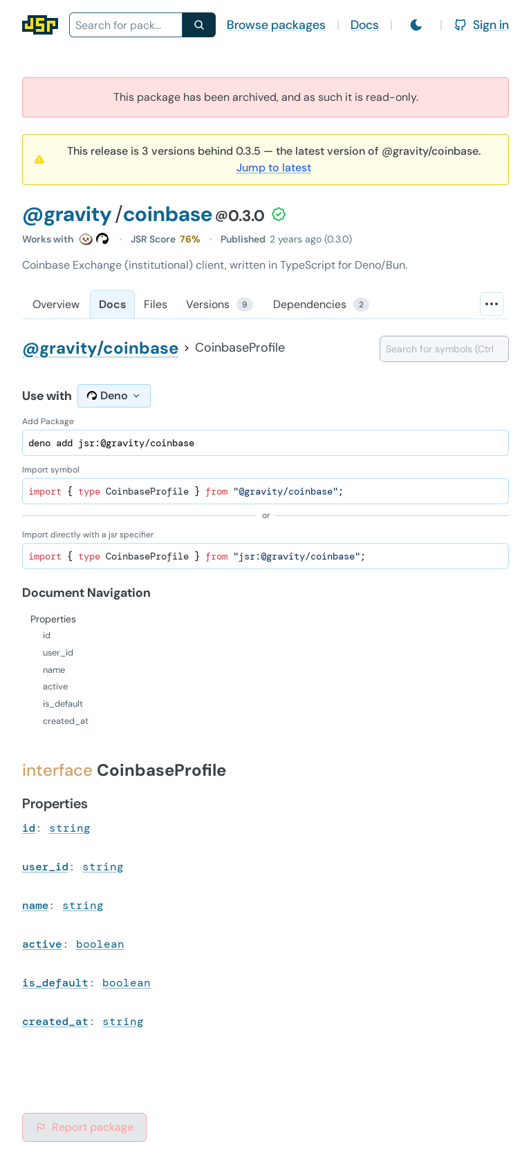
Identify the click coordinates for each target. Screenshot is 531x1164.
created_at (55, 1021)
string (70, 828)
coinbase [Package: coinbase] (167, 213)
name (35, 905)
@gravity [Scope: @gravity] (67, 213)
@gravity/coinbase (100, 348)
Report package (84, 1127)
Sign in (481, 25)
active (42, 944)
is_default (55, 982)
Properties (53, 619)
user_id (45, 866)
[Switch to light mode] (416, 24)
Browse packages (276, 25)
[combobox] (126, 24)
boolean (100, 944)
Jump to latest (273, 167)
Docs (365, 25)
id (28, 828)
